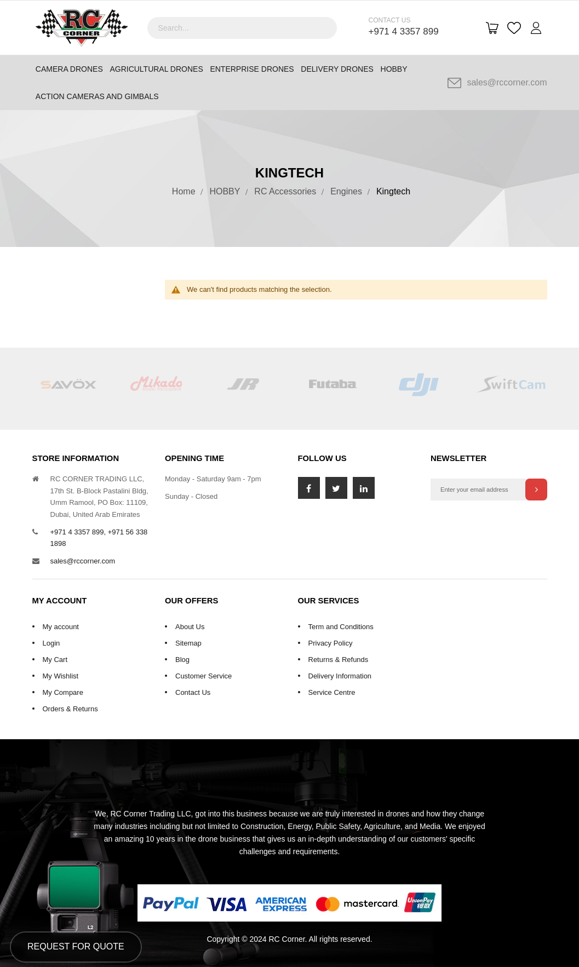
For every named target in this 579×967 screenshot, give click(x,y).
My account (61, 627)
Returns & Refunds (338, 659)
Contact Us (192, 692)
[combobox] (242, 28)
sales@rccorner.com (497, 83)
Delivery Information (340, 676)
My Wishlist (61, 676)
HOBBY (224, 191)
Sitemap (188, 643)
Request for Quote (75, 946)
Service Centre (332, 692)
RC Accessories (285, 191)
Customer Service (203, 676)
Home (184, 191)
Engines (346, 191)
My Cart (55, 659)
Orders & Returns (70, 709)
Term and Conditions (341, 627)
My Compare (63, 692)
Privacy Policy (330, 643)
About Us (189, 627)
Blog (182, 659)
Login (51, 643)
